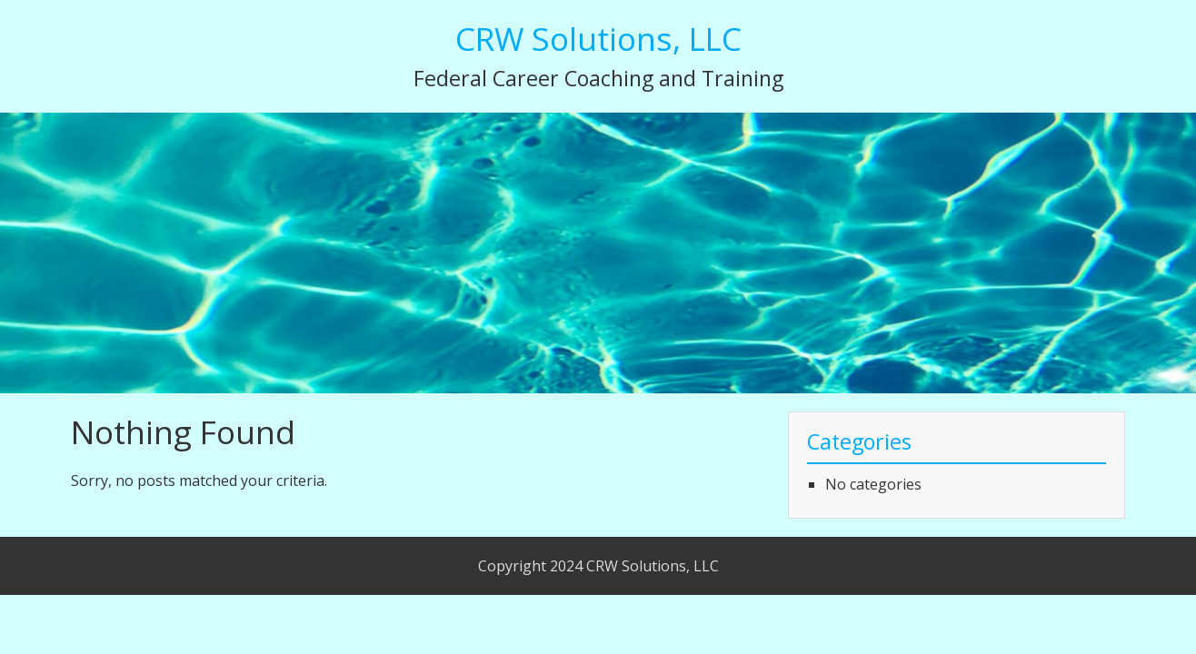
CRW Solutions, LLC (598, 38)
